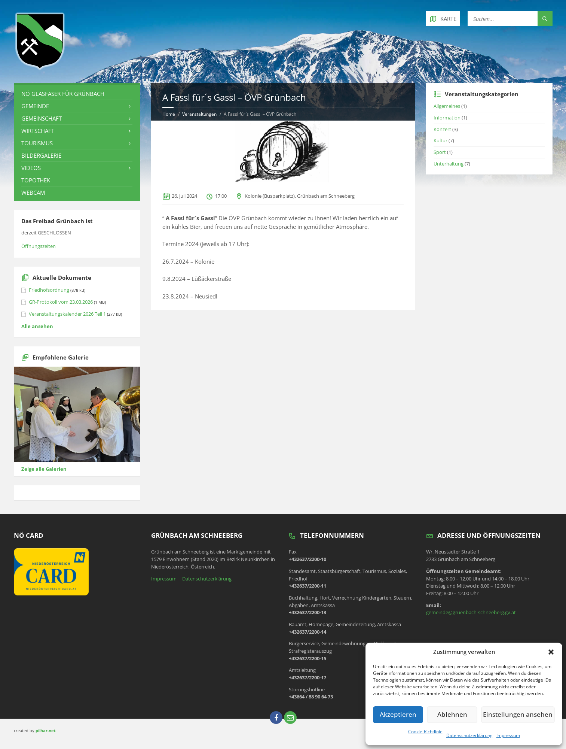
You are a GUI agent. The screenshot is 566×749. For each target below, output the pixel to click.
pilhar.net (46, 730)
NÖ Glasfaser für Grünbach (62, 93)
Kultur (440, 140)
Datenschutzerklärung (469, 735)
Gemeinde (35, 106)
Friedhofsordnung (49, 289)
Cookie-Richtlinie (425, 731)
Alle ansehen (37, 326)
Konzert (442, 129)
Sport (440, 152)
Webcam (33, 192)
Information (447, 117)
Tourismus (37, 143)
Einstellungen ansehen (521, 714)
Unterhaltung (448, 163)
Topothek (35, 180)
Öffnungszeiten (38, 246)
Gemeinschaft (41, 118)
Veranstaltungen (199, 114)
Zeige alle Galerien (44, 469)
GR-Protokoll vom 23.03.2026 (61, 301)
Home (168, 114)
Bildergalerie (41, 155)
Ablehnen (456, 714)
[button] (551, 652)
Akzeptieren (399, 714)
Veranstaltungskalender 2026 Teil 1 (67, 313)
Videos (31, 168)
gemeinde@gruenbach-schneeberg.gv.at (471, 612)
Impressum (508, 735)
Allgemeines (447, 106)
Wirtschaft (37, 130)
